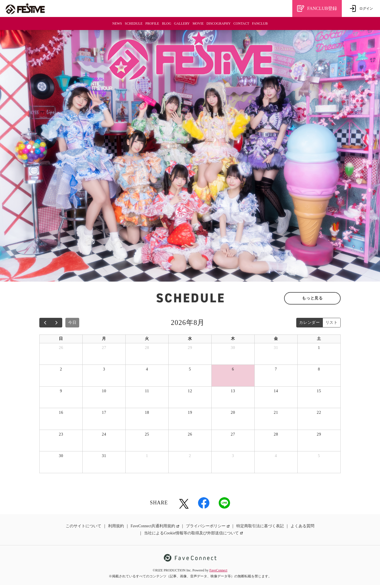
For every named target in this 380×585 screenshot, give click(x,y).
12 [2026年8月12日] (190, 391)
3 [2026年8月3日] (104, 369)
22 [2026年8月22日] (319, 412)
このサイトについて (83, 526)
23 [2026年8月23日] (61, 434)
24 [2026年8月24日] (104, 434)
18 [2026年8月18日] (147, 412)
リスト (331, 322)
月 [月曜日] (104, 339)
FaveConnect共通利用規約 (155, 526)
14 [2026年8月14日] (276, 391)
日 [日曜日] (61, 339)
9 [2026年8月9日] (61, 391)
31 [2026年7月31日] (276, 348)
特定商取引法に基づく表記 (260, 526)
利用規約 (116, 526)
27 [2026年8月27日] (233, 434)
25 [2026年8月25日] (147, 434)
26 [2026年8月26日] (190, 434)
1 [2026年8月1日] (319, 348)
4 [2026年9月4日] (276, 456)
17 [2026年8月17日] (104, 412)
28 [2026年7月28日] (147, 348)
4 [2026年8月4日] (147, 369)
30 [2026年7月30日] (233, 348)
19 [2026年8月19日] (190, 412)
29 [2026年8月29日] (319, 434)
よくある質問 (302, 526)
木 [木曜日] (233, 339)
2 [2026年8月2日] (61, 369)
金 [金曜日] (276, 339)
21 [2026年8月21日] (276, 412)
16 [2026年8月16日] (61, 412)
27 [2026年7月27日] (104, 348)
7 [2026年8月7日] (276, 369)
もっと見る (312, 298)
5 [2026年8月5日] (190, 369)
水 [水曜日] (190, 339)
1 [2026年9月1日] (147, 456)
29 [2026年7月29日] (190, 348)
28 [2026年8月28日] (276, 434)
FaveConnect (218, 570)
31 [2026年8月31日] (104, 456)
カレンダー (309, 322)
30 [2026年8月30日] (61, 456)
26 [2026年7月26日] (61, 348)
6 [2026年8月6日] (233, 369)
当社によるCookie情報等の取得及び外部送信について (193, 533)
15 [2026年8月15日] (319, 391)
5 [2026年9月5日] (319, 456)
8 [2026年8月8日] (319, 369)
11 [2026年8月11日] (147, 391)
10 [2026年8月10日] (104, 391)
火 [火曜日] (147, 339)
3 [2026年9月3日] (233, 456)
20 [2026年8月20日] (233, 412)
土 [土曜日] (319, 339)
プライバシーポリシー (207, 526)
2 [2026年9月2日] (190, 456)
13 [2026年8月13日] (233, 391)
